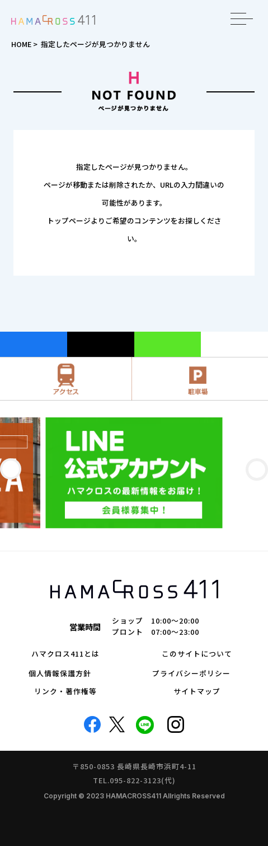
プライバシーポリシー (191, 673)
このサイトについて (197, 654)
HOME (21, 44)
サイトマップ (196, 691)
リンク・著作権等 (65, 691)
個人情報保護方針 (60, 673)
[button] (10, 469)
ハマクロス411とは (65, 654)
